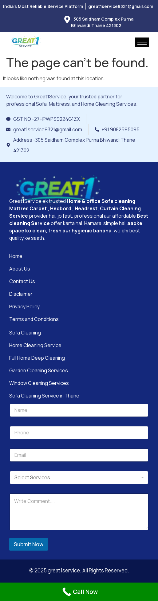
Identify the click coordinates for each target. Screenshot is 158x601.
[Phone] (79, 432)
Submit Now (28, 544)
